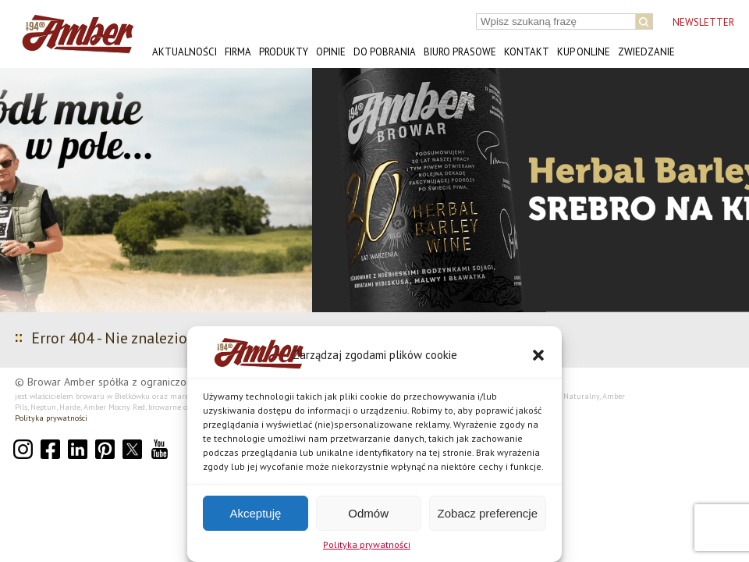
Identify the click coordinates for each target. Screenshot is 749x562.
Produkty (283, 52)
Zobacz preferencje (488, 513)
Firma (238, 52)
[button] (538, 355)
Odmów (368, 513)
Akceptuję (255, 513)
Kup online (583, 52)
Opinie (331, 52)
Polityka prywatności (366, 544)
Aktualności (184, 52)
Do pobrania (384, 52)
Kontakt (526, 52)
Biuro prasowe (460, 52)
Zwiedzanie (646, 52)
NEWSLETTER (703, 22)
